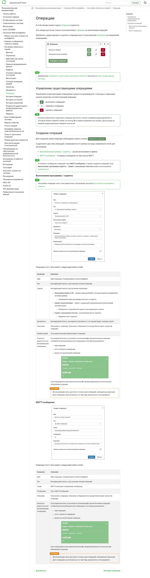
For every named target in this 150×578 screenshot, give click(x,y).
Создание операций (134, 23)
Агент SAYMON (9, 30)
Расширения (8, 176)
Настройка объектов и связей (98, 8)
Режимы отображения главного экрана (13, 42)
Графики (9, 70)
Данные (9, 52)
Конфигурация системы (13, 20)
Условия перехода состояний (13, 74)
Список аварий (10, 126)
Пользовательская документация (9, 9)
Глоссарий (7, 168)
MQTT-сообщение (135, 31)
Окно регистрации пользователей (12, 144)
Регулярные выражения (13, 179)
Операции (10, 93)
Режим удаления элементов (16, 140)
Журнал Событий (11, 123)
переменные (43, 169)
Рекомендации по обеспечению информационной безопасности (10, 152)
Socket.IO (7, 186)
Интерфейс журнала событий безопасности (14, 130)
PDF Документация (11, 189)
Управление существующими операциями (133, 18)
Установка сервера (11, 17)
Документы (11, 90)
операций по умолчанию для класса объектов (68, 76)
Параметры (10, 56)
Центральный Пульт (18, 3)
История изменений (14, 103)
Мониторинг (8, 26)
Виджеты (10, 114)
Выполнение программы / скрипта (138, 27)
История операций (14, 96)
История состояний (14, 100)
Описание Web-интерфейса (14, 33)
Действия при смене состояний (14, 60)
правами (81, 30)
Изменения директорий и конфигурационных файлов (16, 108)
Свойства (10, 87)
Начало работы (9, 14)
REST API (6, 183)
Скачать (135, 3)
